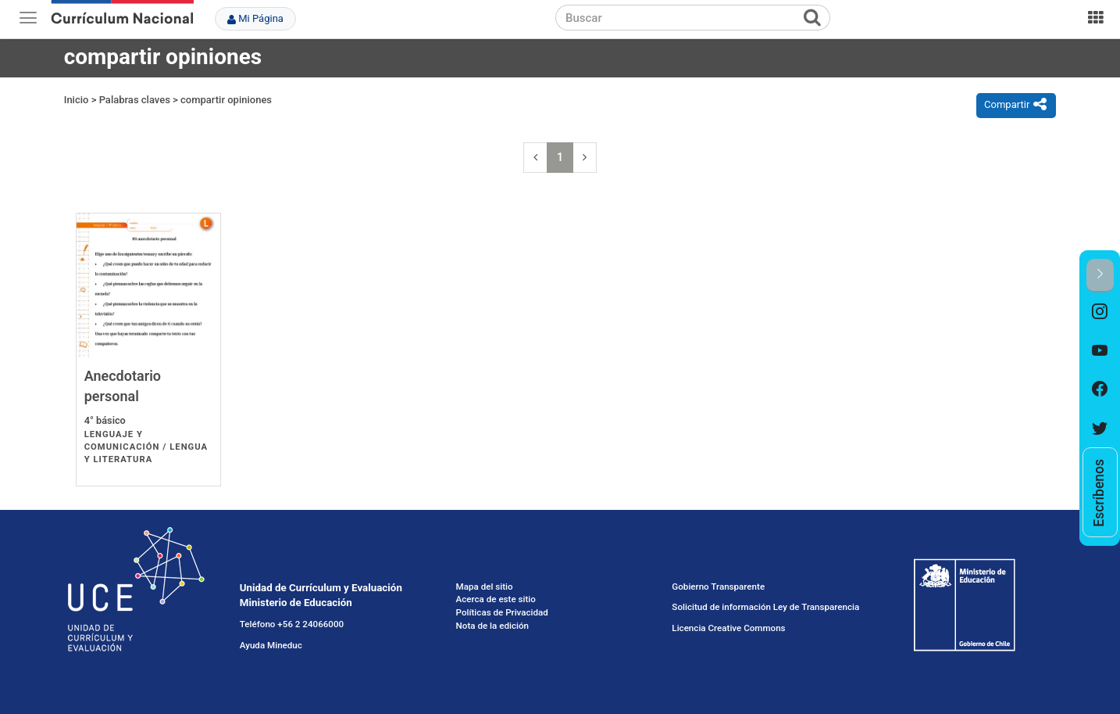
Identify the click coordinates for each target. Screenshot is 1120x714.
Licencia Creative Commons (728, 628)
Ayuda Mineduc (271, 645)
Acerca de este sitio (496, 599)
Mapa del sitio (484, 586)
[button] (1100, 275)
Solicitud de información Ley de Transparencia (765, 606)
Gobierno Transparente (718, 586)
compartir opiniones (226, 100)
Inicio (76, 100)
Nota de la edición (492, 625)
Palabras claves (134, 100)
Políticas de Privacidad (502, 612)
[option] (1100, 312)
